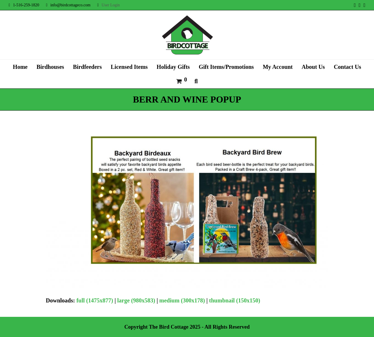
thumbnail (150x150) (234, 300)
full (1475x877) (94, 300)
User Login (110, 5)
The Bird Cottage (168, 327)
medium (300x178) (182, 300)
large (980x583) (136, 300)
